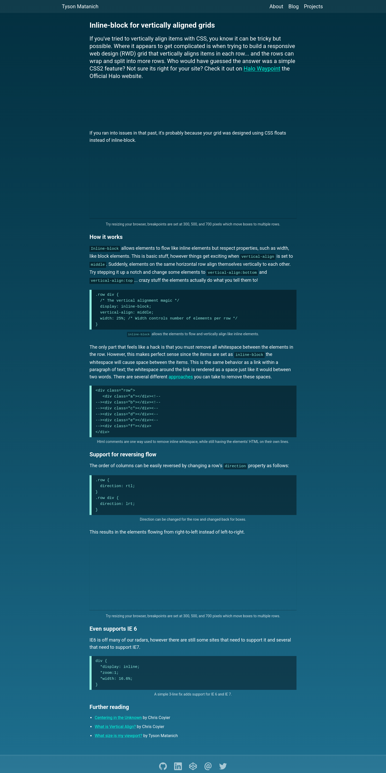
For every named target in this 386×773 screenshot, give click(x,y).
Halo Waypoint (262, 68)
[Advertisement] (193, 105)
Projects (313, 6)
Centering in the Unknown (118, 711)
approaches (180, 371)
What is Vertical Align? (115, 721)
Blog (293, 6)
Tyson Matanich (80, 6)
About (276, 6)
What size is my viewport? (118, 730)
